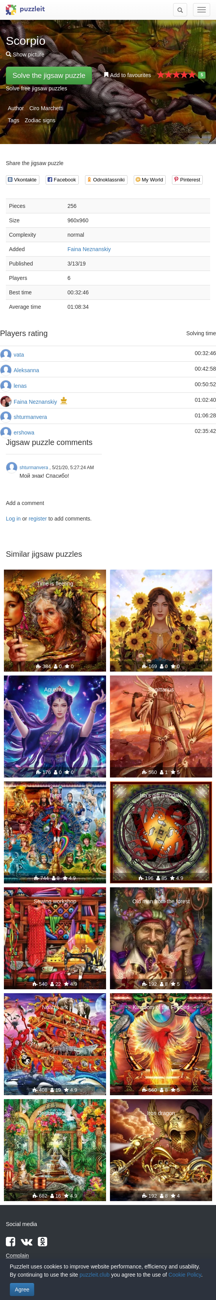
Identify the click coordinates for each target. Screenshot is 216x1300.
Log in (13, 518)
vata (19, 355)
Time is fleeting (55, 584)
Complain (17, 1256)
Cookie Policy (184, 1275)
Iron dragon (161, 1113)
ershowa (24, 432)
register (37, 518)
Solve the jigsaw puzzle (48, 75)
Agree (22, 1289)
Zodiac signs (40, 120)
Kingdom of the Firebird (161, 1007)
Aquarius (55, 689)
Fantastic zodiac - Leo (161, 584)
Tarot (55, 795)
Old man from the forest (160, 901)
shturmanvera (30, 417)
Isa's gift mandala (161, 795)
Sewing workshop (55, 901)
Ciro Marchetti (46, 108)
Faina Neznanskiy (89, 249)
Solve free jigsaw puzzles (36, 88)
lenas (20, 386)
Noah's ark (55, 1007)
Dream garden (55, 1113)
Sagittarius (161, 689)
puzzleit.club (95, 1275)
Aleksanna (26, 370)
